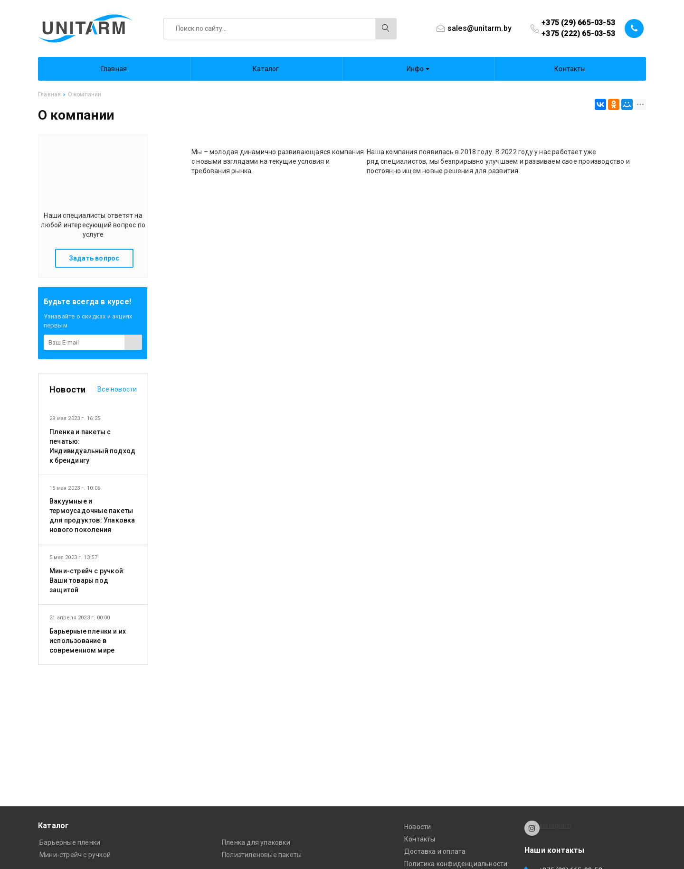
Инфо (418, 69)
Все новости (117, 389)
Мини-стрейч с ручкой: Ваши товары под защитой (87, 580)
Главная (114, 69)
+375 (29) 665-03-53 (578, 22)
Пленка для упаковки (256, 842)
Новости (417, 827)
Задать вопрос (94, 258)
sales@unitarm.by (479, 28)
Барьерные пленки (69, 842)
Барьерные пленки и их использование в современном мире (87, 640)
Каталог (266, 69)
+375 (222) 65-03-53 (578, 33)
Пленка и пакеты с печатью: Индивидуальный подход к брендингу (92, 446)
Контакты (570, 69)
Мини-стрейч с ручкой (75, 855)
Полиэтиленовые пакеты (262, 855)
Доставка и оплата (435, 851)
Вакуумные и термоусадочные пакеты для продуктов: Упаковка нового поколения (92, 515)
